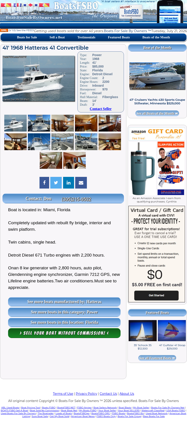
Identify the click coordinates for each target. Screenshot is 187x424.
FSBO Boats (118, 413)
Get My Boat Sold (59, 416)
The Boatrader (46, 413)
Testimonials (86, 37)
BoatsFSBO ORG (100, 413)
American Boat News (83, 416)
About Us (126, 394)
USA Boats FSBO (175, 410)
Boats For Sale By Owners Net (168, 407)
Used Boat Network (157, 413)
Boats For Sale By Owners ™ (127, 31)
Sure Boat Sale (40, 416)
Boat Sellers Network (105, 407)
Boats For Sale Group (129, 416)
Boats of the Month (156, 37)
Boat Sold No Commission (44, 410)
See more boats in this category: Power (64, 312)
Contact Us (108, 394)
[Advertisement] (63, 360)
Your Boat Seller (107, 410)
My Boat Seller (141, 407)
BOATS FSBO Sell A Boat (14, 410)
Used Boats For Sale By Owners (18, 413)
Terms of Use (63, 394)
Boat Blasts (125, 407)
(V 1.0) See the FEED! (17, 30)
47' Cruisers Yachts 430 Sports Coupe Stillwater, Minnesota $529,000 (157, 101)
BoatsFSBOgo (81, 413)
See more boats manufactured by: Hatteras (64, 301)
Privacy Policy (86, 394)
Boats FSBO (48, 407)
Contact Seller (101, 109)
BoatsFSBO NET (66, 407)
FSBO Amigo (84, 407)
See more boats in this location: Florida (64, 322)
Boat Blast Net (69, 410)
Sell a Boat (57, 37)
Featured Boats (119, 37)
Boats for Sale (27, 37)
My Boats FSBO (87, 410)
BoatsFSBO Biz (135, 413)
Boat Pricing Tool (30, 407)
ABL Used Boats (10, 407)
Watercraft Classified (152, 410)
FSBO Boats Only (106, 416)
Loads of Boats (63, 413)
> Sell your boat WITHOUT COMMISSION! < (64, 333)
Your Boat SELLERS (128, 410)
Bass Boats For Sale (154, 416)
